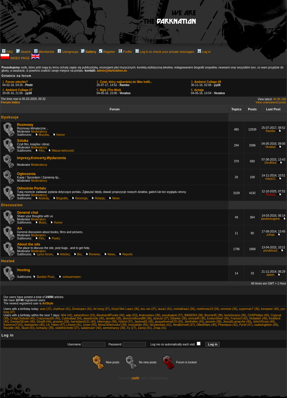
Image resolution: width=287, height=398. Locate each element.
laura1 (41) (165, 308)
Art (19, 228)
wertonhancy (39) (114, 328)
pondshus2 (270, 250)
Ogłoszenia (26, 174)
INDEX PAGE (20, 58)
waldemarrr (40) (91, 328)
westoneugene (270, 218)
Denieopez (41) (82, 308)
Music (42, 222)
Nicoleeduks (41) (160, 324)
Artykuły (43, 198)
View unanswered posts (271, 102)
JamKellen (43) (194, 321)
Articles (65, 254)
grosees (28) (61, 321)
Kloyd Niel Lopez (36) (125, 308)
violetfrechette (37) (67, 328)
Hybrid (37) (125, 321)
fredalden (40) (258, 318)
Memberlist (44, 51)
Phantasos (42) (228, 324)
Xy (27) (131, 328)
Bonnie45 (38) (214, 315)
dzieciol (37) (161, 318)
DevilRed (270, 162)
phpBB (135, 378)
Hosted (8, 261)
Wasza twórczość (63, 150)
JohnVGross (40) (264, 321)
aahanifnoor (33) (84, 315)
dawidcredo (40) (93, 318)
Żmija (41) (159, 328)
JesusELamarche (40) (237, 321)
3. (206, 81)
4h (275, 99)
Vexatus (270, 146)
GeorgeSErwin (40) (22, 321)
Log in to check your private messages (164, 51)
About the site (28, 244)
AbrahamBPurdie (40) (110, 315)
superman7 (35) (249, 308)
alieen (270, 274)
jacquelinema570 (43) (169, 321)
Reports (127, 254)
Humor (60, 134)
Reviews (94, 254)
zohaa (270, 234)
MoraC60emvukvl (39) (112, 324)
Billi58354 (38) (193, 315)
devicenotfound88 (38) (137, 318)
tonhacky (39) (45, 328)
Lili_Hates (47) (55, 324)
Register (107, 51)
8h (278, 99)
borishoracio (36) (235, 315)
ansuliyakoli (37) (172, 315)
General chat (27, 213)
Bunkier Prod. (46, 276)
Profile (125, 51)
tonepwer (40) (270, 308)
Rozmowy (25, 125)
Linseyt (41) (73, 324)
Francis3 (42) (239, 318)
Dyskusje (10, 117)
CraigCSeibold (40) (22, 318)
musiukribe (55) (138, 324)
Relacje (99, 198)
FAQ (7, 51)
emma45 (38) (196, 318)
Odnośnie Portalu (31, 188)
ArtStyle (47, 303)
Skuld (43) (28, 328)
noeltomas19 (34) (207, 308)
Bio (79, 254)
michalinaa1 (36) (184, 308)
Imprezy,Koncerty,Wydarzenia (41, 158)
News (115, 198)
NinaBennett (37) (184, 324)
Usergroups (68, 51)
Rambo (270, 131)
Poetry (56, 238)
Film (41, 150)
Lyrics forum (45, 254)
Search (23, 51)
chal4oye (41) (62, 308)
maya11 (270, 178)
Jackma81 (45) (143, 321)
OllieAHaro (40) (206, 324)
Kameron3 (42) (13, 324)
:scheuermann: (71, 276)
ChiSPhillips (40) (258, 315)
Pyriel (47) (246, 324)
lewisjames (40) (34, 324)
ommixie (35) (228, 308)
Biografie (61, 198)
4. (17, 90)
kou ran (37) (148, 308)
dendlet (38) (113, 318)
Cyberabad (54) (72, 318)
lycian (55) (89, 324)
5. (109, 90)
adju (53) (131, 315)
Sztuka (22, 141)
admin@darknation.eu (112, 70)
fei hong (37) (101, 308)
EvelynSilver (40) (218, 318)
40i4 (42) (66, 315)
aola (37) (45, 308)
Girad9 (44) (44, 321)
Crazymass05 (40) (48, 318)
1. (15, 81)
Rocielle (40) (11, 328)
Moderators (38, 219)
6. (197, 90)
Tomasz (270, 194)
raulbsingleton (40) (266, 324)
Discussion (12, 205)
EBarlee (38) (178, 318)
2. (124, 81)
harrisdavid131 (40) (83, 321)
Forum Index (10, 102)
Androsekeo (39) (149, 315)
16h (283, 99)
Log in (204, 51)
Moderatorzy (39, 131)
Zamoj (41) (145, 328)
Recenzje (81, 198)
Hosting (23, 270)
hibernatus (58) (107, 321)
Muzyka (44, 134)
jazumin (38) (213, 321)
